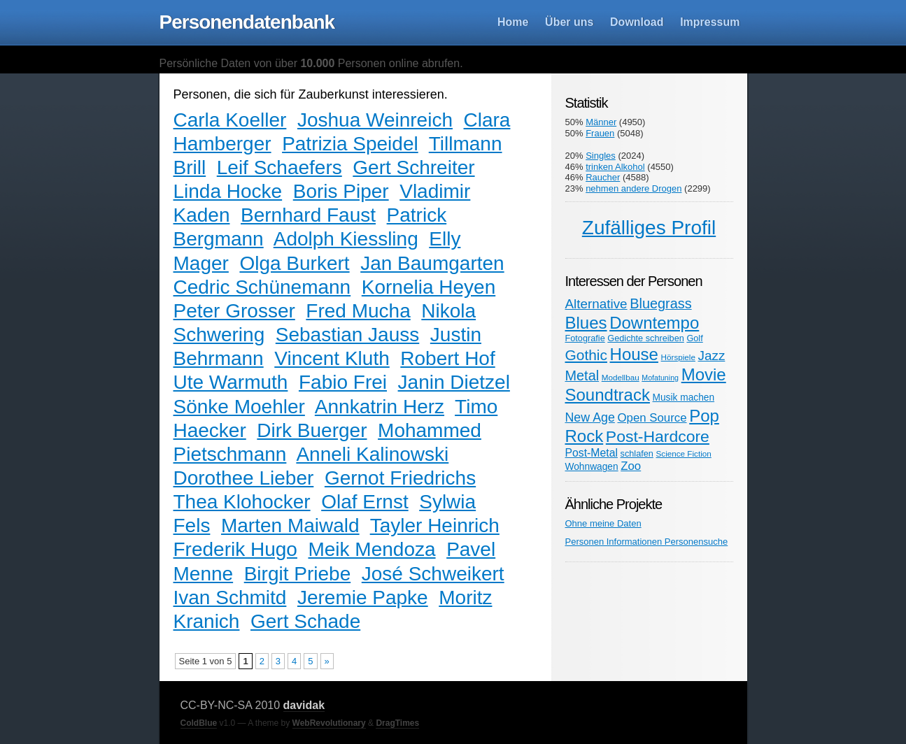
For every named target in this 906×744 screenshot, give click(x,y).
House (634, 354)
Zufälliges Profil (649, 227)
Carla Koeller (230, 120)
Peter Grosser (234, 311)
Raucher (603, 177)
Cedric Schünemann (262, 287)
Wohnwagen (591, 467)
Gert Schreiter (413, 167)
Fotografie (585, 338)
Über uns (569, 22)
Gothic (586, 355)
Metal (582, 375)
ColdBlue (199, 723)
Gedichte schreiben (645, 338)
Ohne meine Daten (603, 523)
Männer (601, 122)
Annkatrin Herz (379, 406)
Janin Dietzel (454, 382)
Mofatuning (660, 377)
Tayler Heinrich (435, 525)
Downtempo (654, 322)
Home (512, 22)
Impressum (709, 22)
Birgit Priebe (297, 574)
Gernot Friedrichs (400, 478)
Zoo (631, 466)
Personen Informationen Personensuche (646, 541)
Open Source (651, 417)
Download (636, 22)
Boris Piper (341, 191)
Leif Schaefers (279, 167)
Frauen (600, 133)
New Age (590, 417)
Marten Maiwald (290, 525)
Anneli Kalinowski (372, 454)
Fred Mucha (358, 311)
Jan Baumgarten (432, 263)
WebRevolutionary (329, 723)
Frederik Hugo (235, 549)
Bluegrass (660, 303)
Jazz (711, 355)
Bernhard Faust (308, 215)
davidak (304, 705)
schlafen (637, 453)
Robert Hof (447, 358)
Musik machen (684, 397)
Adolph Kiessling (346, 239)
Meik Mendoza (371, 549)
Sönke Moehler (239, 406)
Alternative (596, 303)
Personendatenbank (247, 22)
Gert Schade (305, 621)
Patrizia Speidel (350, 144)
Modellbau (620, 377)
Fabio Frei (343, 382)
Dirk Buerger (312, 430)
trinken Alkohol (615, 167)
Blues (586, 322)
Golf (694, 338)
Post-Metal (591, 453)
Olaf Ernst (364, 502)
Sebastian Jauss (347, 334)
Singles (601, 155)
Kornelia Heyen (428, 287)
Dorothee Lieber (244, 478)
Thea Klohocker (242, 502)
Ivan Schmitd (230, 597)
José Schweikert (433, 574)
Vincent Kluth (332, 358)
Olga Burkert (294, 263)
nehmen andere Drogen (633, 188)
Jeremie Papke (362, 597)
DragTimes (397, 723)
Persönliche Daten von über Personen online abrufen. (311, 63)
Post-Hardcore (657, 436)
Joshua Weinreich (375, 120)
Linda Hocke (228, 191)
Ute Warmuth (231, 382)
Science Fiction (684, 453)
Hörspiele (678, 357)
